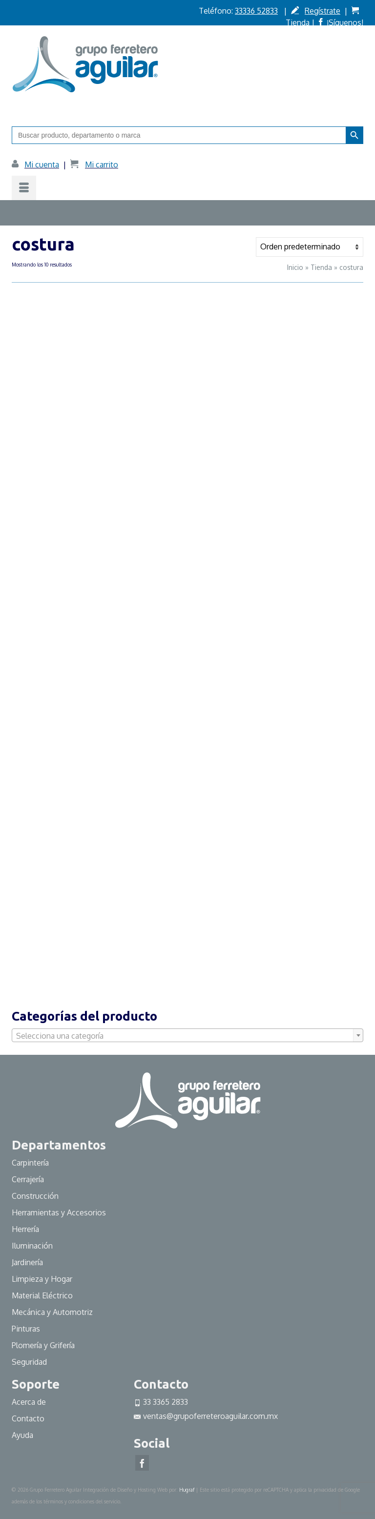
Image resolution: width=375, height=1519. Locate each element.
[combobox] (187, 1035)
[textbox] (187, 1036)
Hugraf (186, 1490)
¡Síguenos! (345, 22)
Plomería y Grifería (43, 1345)
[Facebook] (142, 1463)
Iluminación (32, 1246)
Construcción (35, 1196)
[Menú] (24, 188)
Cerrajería (28, 1179)
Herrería (25, 1229)
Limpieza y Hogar (42, 1279)
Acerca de (29, 1402)
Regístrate (322, 11)
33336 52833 (256, 11)
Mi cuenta (41, 164)
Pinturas (26, 1329)
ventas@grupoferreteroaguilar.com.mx (206, 1416)
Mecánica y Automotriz (53, 1312)
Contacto (28, 1418)
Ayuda (22, 1435)
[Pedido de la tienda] (309, 247)
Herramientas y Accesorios (59, 1212)
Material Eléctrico (43, 1295)
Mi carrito (101, 164)
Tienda (298, 22)
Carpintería (30, 1163)
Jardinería (27, 1262)
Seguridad (29, 1362)
